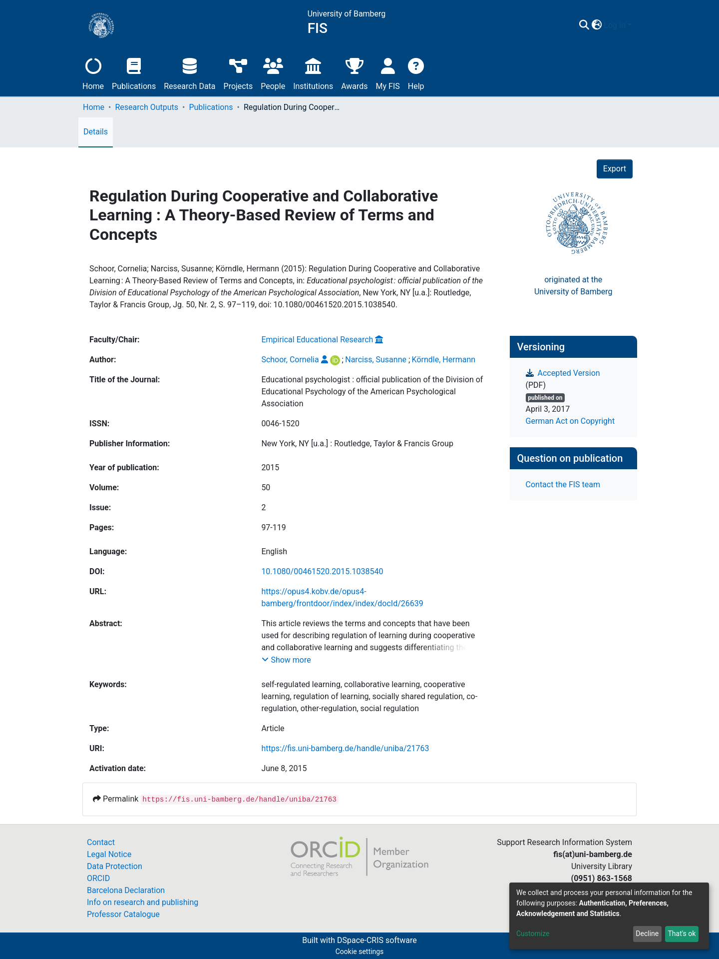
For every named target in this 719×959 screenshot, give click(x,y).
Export (614, 168)
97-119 (273, 527)
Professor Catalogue (123, 914)
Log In (615, 25)
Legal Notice (109, 854)
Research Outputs (146, 107)
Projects (238, 72)
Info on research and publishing (142, 902)
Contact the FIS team (563, 484)
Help (416, 72)
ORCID (98, 878)
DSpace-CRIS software (377, 940)
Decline (647, 934)
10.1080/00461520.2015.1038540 (322, 571)
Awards (354, 72)
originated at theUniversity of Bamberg (573, 285)
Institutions (313, 72)
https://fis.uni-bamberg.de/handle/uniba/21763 (345, 748)
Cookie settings (360, 952)
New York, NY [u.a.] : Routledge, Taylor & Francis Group (357, 443)
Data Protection (114, 866)
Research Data (189, 72)
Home (93, 72)
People (273, 72)
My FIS (388, 72)
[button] (596, 25)
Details (95, 131)
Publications (134, 72)
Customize (532, 934)
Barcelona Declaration (126, 890)
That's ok (682, 934)
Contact (101, 842)
